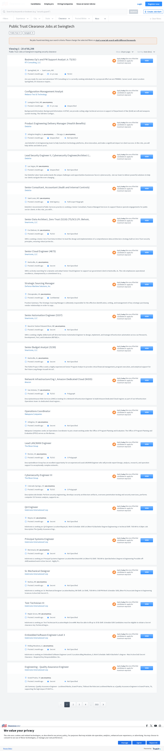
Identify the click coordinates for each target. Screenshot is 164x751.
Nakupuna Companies (33, 414)
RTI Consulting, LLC (33, 62)
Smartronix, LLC (31, 222)
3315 (97, 704)
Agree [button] (139, 742)
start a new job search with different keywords (115, 40)
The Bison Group (31, 446)
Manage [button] (124, 742)
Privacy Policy (7, 748)
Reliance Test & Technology (36, 94)
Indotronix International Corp (36, 510)
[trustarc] (156, 748)
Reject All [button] (153, 742)
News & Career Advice (85, 4)
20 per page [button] (127, 52)
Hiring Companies (65, 4)
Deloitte (28, 126)
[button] (64, 18)
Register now (153, 4)
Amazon (28, 382)
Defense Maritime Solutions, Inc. (38, 286)
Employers (49, 4)
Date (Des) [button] (149, 52)
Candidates (36, 4)
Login (139, 4)
